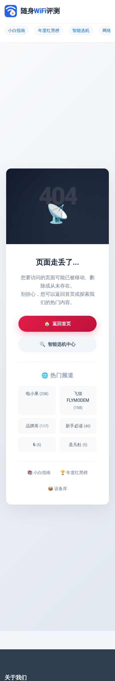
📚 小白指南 (39, 472)
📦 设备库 (57, 488)
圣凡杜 (78, 444)
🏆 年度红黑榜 (74, 472)
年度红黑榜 (48, 30)
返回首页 (57, 323)
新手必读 (78, 425)
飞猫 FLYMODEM (78, 400)
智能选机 (81, 30)
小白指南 (16, 30)
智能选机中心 (57, 344)
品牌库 (37, 425)
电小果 (37, 393)
